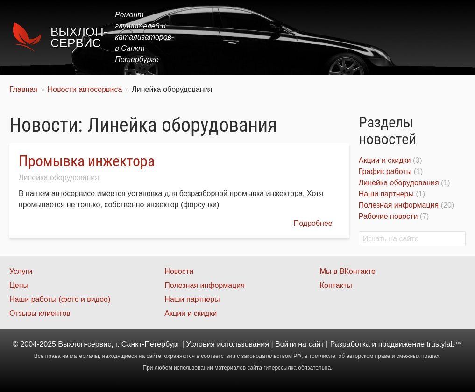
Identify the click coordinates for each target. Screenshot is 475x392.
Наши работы (383, 37)
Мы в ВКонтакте (348, 271)
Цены (294, 37)
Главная (214, 37)
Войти (285, 344)
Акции (331, 37)
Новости (178, 271)
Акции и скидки (385, 160)
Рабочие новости (388, 216)
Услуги (257, 37)
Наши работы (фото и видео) (59, 299)
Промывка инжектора (87, 161)
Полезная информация (399, 205)
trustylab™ (444, 344)
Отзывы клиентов (40, 313)
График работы (385, 171)
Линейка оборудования (59, 178)
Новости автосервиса (85, 89)
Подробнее (313, 223)
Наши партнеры (386, 194)
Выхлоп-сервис (78, 37)
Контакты (440, 37)
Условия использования (227, 344)
